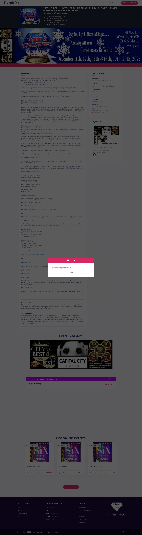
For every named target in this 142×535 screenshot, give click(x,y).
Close (71, 272)
